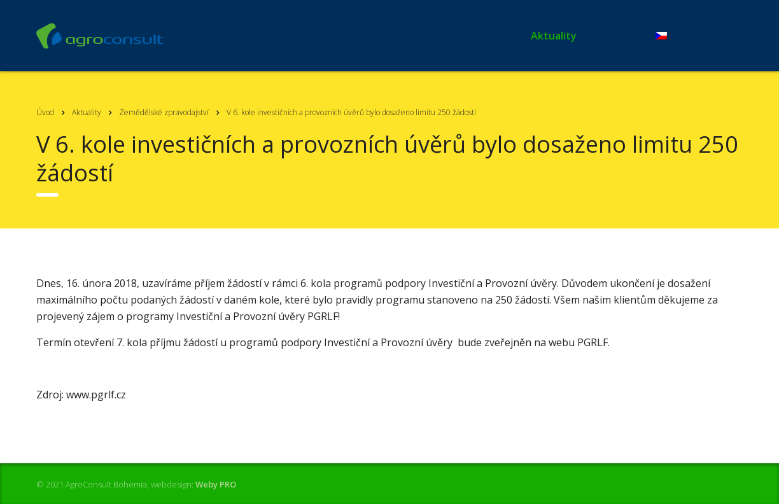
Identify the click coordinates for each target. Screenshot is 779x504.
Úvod (399, 36)
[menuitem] (681, 36)
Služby (496, 36)
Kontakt (616, 36)
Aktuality (554, 36)
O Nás (446, 36)
